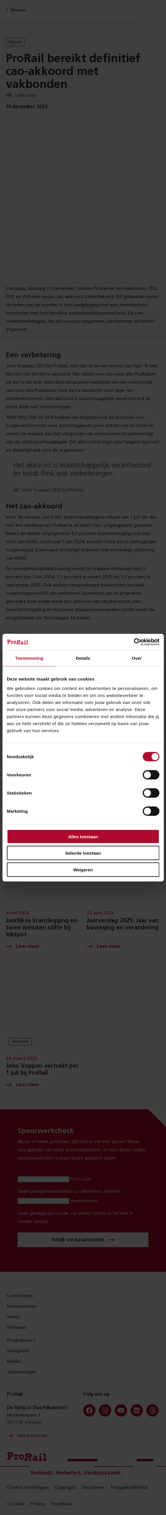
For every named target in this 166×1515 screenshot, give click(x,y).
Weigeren (83, 869)
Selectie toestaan (83, 853)
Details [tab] (83, 658)
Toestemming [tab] (29, 658)
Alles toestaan (83, 836)
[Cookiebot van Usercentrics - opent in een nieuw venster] (133, 642)
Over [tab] (137, 658)
